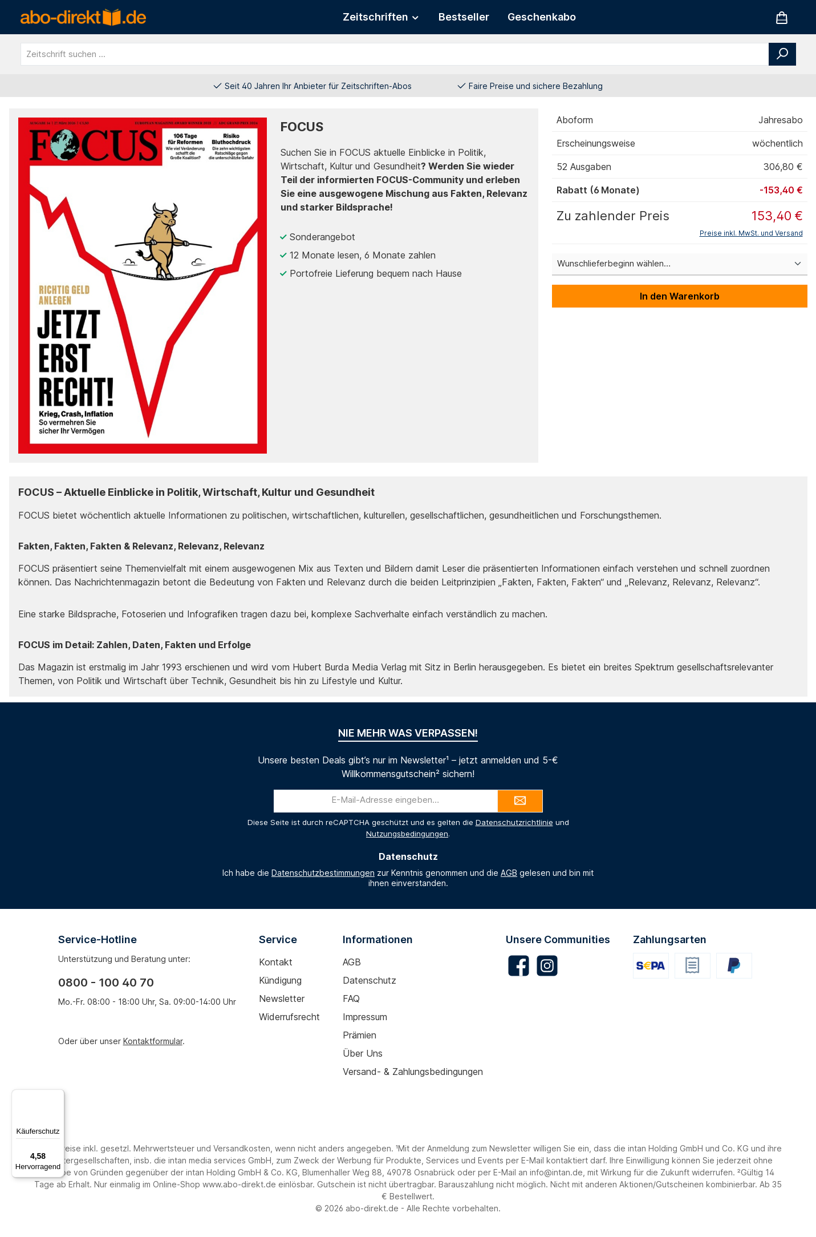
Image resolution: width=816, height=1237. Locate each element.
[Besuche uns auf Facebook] (518, 966)
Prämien (359, 1035)
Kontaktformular (152, 1041)
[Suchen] (782, 54)
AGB (509, 873)
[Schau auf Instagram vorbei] (547, 966)
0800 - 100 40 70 (106, 982)
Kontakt (276, 962)
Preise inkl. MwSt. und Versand (751, 233)
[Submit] (520, 801)
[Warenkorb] (782, 17)
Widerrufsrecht (289, 1016)
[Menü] (57, 1096)
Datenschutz (369, 980)
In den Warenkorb (680, 296)
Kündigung (280, 980)
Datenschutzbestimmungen (323, 873)
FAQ (351, 998)
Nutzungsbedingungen (407, 833)
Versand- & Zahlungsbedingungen (413, 1071)
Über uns (363, 1053)
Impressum (365, 1016)
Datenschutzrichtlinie (514, 822)
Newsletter (282, 998)
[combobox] (395, 54)
